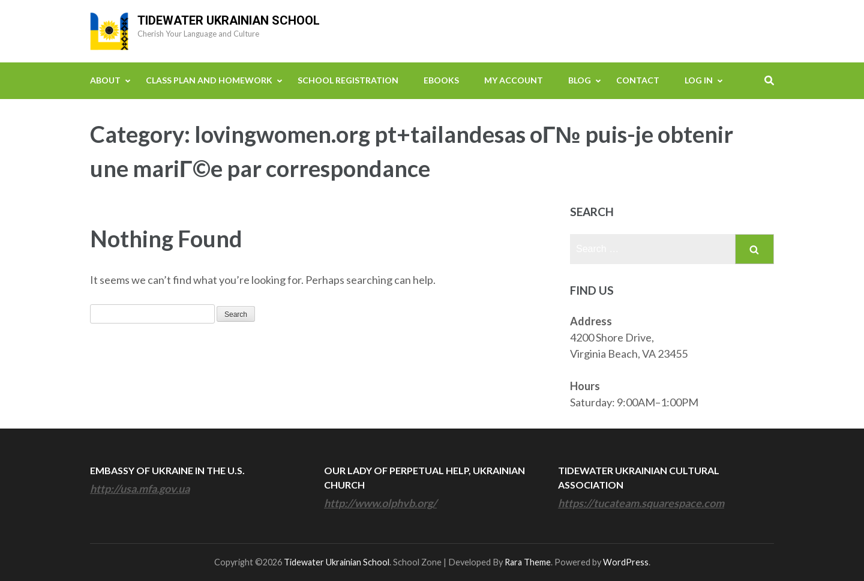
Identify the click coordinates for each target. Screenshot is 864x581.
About (105, 80)
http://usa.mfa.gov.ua (140, 488)
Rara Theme (528, 562)
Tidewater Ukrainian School (228, 20)
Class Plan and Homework (209, 80)
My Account (513, 80)
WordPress (626, 562)
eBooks (441, 80)
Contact (637, 80)
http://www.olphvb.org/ (380, 503)
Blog (579, 80)
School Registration (348, 80)
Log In (699, 80)
